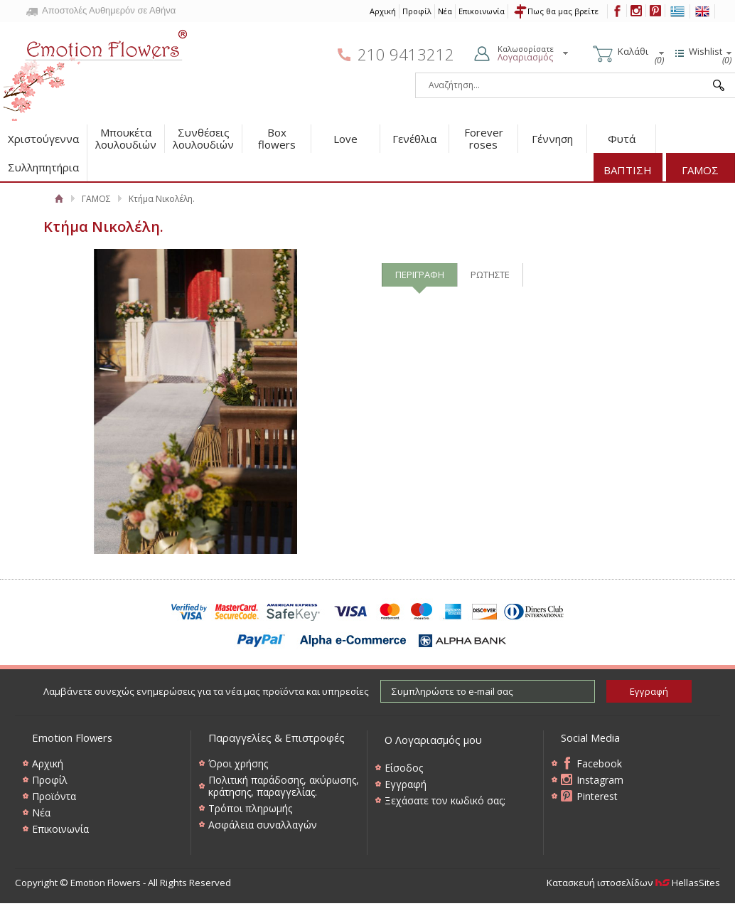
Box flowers (277, 138)
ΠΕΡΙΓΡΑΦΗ (419, 274)
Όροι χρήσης (238, 763)
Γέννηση (552, 139)
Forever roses (483, 138)
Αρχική (383, 11)
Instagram (599, 780)
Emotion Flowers (96, 70)
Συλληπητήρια (43, 167)
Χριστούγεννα (43, 139)
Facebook (599, 763)
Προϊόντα (54, 796)
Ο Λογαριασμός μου (433, 740)
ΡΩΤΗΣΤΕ (490, 274)
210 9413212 (406, 54)
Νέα (445, 11)
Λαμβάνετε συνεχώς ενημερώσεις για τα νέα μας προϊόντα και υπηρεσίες (206, 691)
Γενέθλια (414, 139)
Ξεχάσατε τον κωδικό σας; (445, 800)
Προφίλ (416, 11)
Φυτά (621, 139)
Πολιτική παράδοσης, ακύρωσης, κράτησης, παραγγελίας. (283, 786)
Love (345, 139)
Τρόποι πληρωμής (250, 808)
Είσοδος (404, 767)
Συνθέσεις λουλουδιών (203, 138)
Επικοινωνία (481, 11)
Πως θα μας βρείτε (563, 11)
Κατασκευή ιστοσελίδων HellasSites (633, 882)
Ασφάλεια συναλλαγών (262, 824)
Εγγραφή (405, 784)
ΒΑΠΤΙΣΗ (627, 170)
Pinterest (597, 796)
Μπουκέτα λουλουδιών (125, 138)
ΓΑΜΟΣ (700, 170)
